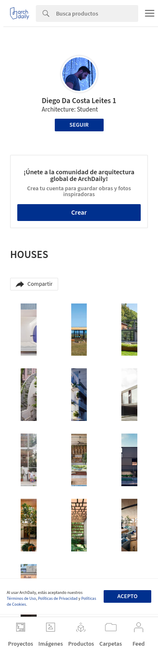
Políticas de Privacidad (58, 598)
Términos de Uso (21, 598)
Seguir (79, 125)
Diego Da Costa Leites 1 (79, 101)
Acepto (127, 596)
